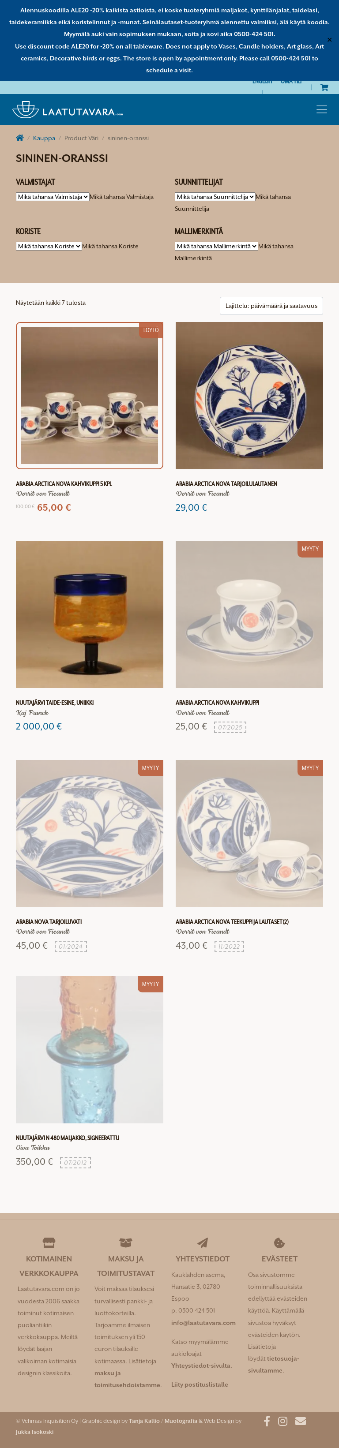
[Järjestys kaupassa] (271, 306)
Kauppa (44, 138)
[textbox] (122, 196)
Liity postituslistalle (199, 1384)
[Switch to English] (262, 81)
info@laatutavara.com (203, 1322)
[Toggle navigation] (322, 109)
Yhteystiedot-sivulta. (201, 1365)
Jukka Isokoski (34, 1432)
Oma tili (291, 81)
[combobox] (122, 196)
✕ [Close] (329, 40)
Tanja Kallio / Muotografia (163, 1421)
